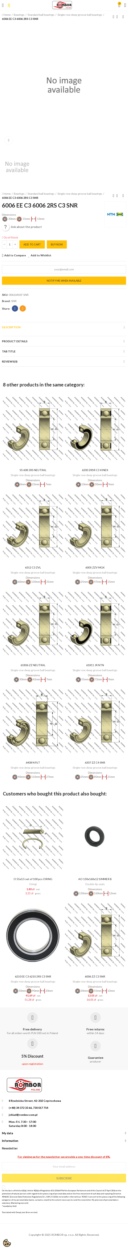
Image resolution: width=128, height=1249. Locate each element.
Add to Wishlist (41, 255)
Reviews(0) (9, 361)
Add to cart (32, 244)
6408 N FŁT (33, 762)
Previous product (113, 17)
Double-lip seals (95, 884)
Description (11, 327)
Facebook (15, 308)
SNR (14, 301)
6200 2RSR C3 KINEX (95, 470)
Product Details (14, 341)
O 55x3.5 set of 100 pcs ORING (33, 879)
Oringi (33, 884)
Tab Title (9, 351)
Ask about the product (22, 226)
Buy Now (57, 244)
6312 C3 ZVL (33, 567)
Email (23, 308)
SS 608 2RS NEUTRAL (33, 470)
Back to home (118, 17)
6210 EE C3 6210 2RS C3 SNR (33, 976)
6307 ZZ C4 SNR (95, 762)
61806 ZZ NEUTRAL (33, 665)
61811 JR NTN (95, 665)
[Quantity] (9, 244)
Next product (123, 17)
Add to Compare (15, 255)
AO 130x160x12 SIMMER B (95, 879)
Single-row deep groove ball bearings (33, 475)
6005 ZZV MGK (95, 567)
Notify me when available (64, 280)
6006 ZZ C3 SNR (95, 976)
